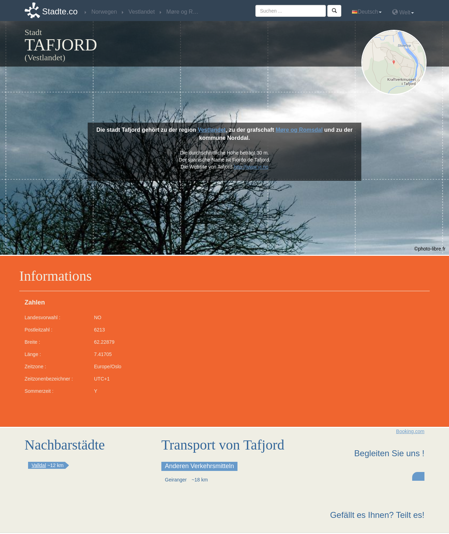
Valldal (39, 465)
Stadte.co (60, 11)
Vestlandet (211, 130)
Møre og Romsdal (299, 130)
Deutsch (367, 12)
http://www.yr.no (251, 167)
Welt (403, 12)
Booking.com (410, 431)
